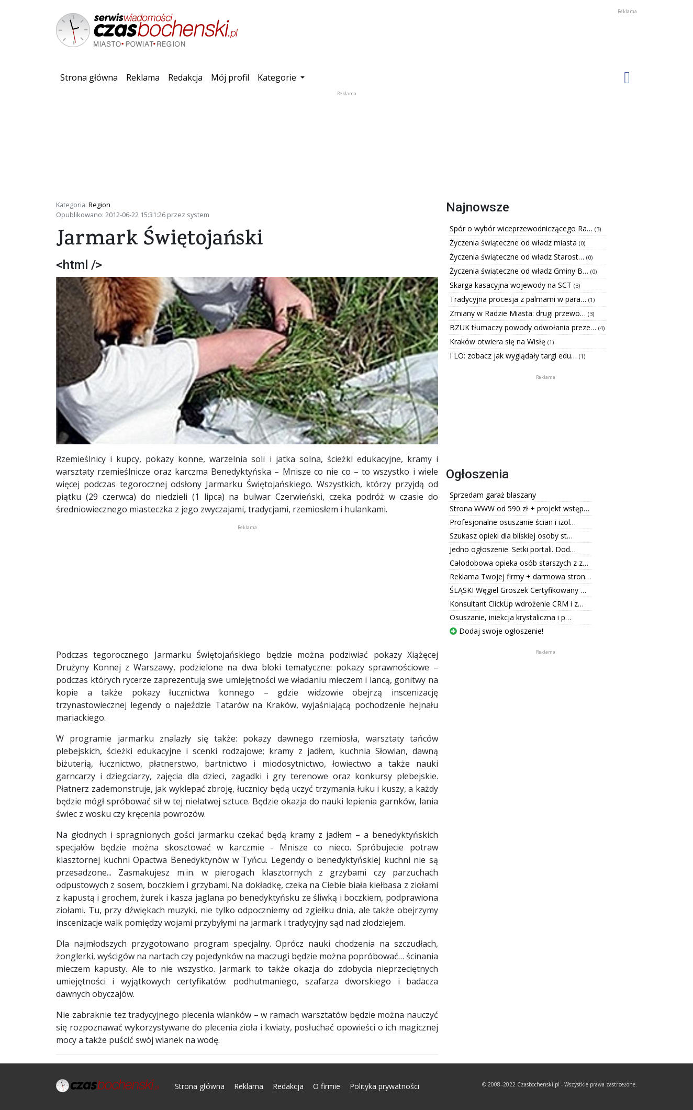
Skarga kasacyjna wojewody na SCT (512, 285)
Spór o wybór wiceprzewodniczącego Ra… (522, 228)
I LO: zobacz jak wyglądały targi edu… (514, 356)
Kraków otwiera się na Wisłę (498, 341)
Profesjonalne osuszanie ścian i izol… (513, 522)
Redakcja (185, 77)
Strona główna (91, 77)
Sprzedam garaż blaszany (493, 495)
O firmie (326, 1086)
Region (99, 204)
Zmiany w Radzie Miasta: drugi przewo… (519, 313)
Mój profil (230, 77)
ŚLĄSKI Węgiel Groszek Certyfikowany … (518, 590)
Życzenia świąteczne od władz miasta (514, 243)
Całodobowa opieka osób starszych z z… (519, 563)
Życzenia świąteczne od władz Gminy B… (520, 271)
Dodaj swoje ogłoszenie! (496, 631)
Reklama (143, 77)
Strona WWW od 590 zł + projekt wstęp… (519, 508)
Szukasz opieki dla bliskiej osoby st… (511, 536)
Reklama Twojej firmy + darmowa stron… (520, 576)
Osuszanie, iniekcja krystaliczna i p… (510, 617)
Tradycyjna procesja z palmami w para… (519, 299)
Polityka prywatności (384, 1086)
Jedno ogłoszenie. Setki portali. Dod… (513, 549)
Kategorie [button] (278, 77)
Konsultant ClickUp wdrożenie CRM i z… (517, 604)
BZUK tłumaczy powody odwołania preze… (524, 327)
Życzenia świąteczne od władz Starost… (518, 257)
